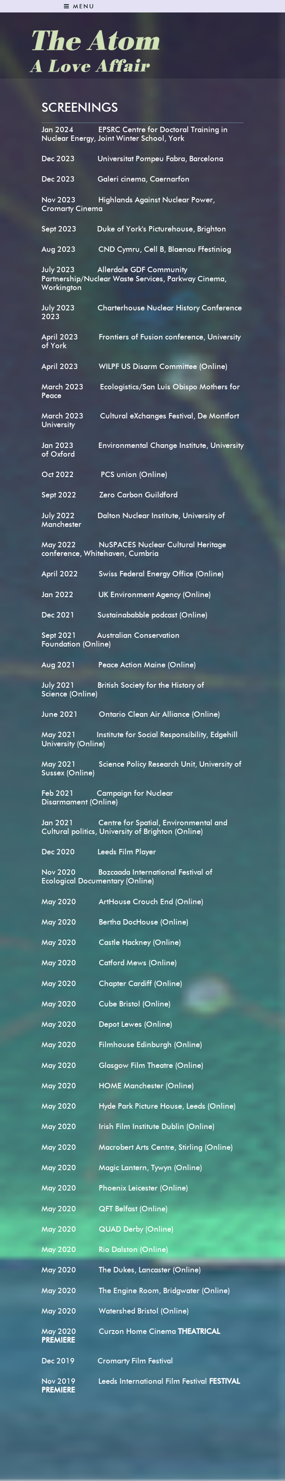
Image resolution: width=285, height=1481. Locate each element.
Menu (79, 6)
